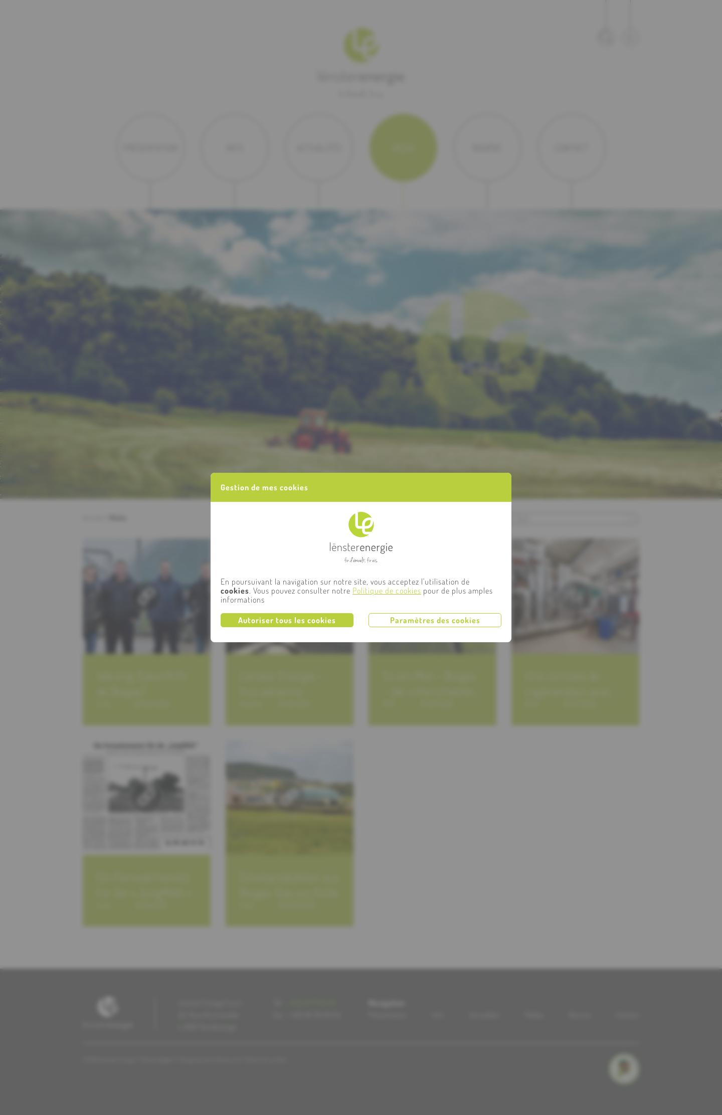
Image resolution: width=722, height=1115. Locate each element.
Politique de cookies (386, 591)
